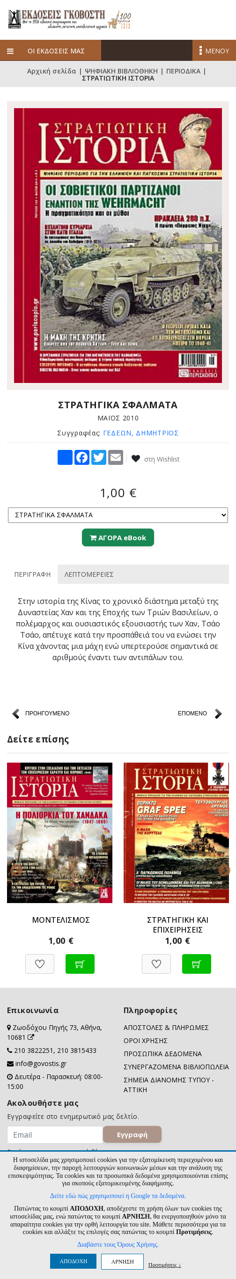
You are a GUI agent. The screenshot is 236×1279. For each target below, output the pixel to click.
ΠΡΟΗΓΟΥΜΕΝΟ (47, 713)
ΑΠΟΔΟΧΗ (73, 1261)
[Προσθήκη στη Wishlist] (40, 959)
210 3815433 (76, 1050)
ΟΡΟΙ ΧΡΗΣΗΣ (146, 1040)
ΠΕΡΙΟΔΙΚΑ (183, 71)
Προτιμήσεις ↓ (164, 1265)
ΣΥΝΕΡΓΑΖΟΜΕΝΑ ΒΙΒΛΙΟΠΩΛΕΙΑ (176, 1066)
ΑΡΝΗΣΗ (122, 1261)
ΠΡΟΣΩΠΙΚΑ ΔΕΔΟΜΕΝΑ (163, 1053)
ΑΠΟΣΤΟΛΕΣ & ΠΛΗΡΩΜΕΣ (166, 1027)
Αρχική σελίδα (51, 71)
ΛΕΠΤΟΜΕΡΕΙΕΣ (89, 574)
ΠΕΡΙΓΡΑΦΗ (32, 574)
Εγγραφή (132, 1134)
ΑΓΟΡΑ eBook (118, 537)
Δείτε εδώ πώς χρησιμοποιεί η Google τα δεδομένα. (118, 1195)
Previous (14, 868)
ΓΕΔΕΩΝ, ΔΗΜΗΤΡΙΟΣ (141, 432)
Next (222, 868)
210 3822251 (33, 1050)
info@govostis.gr (40, 1063)
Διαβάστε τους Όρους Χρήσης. (118, 1244)
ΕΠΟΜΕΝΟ (192, 713)
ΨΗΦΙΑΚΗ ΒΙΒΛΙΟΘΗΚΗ (121, 71)
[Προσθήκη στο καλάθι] (80, 959)
